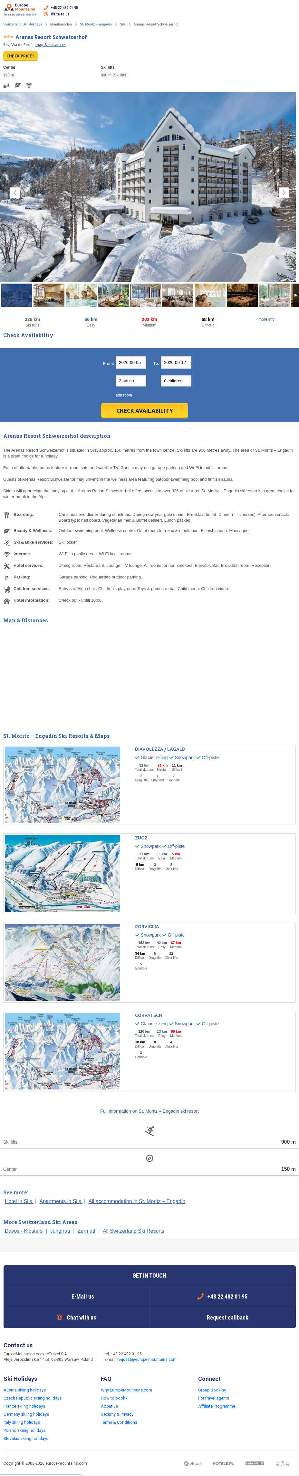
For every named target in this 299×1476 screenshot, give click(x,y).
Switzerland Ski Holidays (22, 24)
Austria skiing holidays (25, 1390)
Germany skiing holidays (26, 1414)
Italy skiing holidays (22, 1422)
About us (109, 1406)
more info (266, 319)
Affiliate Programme (216, 1406)
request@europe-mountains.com (147, 1359)
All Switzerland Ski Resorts (133, 1231)
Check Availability (144, 410)
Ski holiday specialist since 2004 (20, 9)
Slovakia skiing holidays (26, 1438)
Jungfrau (60, 1231)
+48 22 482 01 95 (64, 7)
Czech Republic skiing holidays (33, 1398)
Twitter (207, 1357)
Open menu (291, 11)
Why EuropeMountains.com (126, 1390)
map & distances (50, 45)
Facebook (194, 1357)
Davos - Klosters (24, 1231)
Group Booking (212, 1390)
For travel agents (213, 1398)
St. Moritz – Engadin (96, 24)
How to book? (114, 1398)
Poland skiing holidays (24, 1430)
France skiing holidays (24, 1406)
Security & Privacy (117, 1414)
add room (124, 395)
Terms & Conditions (119, 1422)
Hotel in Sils (19, 1201)
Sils (123, 24)
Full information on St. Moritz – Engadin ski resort (149, 1111)
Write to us (60, 14)
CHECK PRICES (20, 56)
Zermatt (86, 1231)
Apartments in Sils (61, 1201)
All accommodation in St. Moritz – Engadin (137, 1201)
